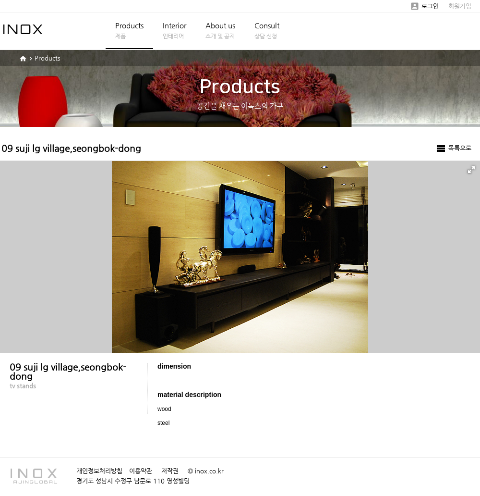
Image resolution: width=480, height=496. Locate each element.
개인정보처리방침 (99, 470)
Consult (266, 30)
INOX (23, 29)
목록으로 (453, 148)
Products (129, 30)
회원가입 (459, 6)
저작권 (170, 470)
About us (220, 30)
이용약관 (140, 470)
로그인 (424, 6)
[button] (471, 169)
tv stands (23, 385)
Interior (174, 30)
